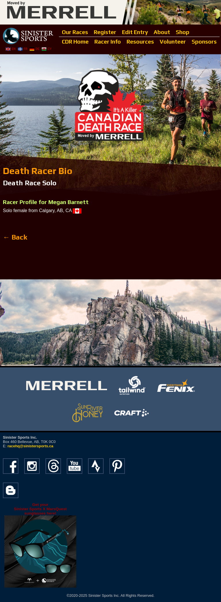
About (162, 32)
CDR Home (75, 41)
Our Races (75, 32)
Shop (182, 32)
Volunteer (173, 41)
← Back (15, 237)
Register (105, 32)
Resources (140, 41)
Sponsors (204, 41)
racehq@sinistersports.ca (30, 446)
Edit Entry (135, 32)
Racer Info (107, 41)
